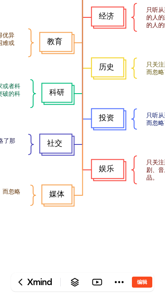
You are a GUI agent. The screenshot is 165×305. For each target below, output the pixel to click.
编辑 (142, 282)
